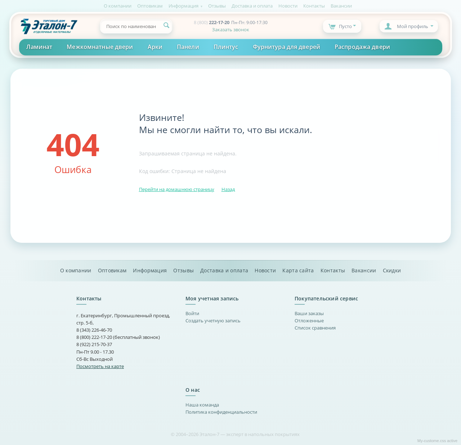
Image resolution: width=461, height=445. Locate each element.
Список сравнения (315, 327)
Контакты (314, 6)
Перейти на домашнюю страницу (176, 189)
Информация (183, 6)
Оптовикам (150, 6)
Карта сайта (298, 270)
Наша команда (202, 404)
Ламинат (39, 47)
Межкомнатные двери (100, 47)
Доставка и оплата (252, 6)
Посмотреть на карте (100, 366)
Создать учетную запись (213, 320)
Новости (287, 6)
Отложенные (309, 320)
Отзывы (217, 6)
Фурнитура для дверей (286, 47)
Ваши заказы (309, 313)
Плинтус (226, 47)
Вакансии (341, 6)
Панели (188, 47)
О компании (117, 6)
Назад (228, 189)
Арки (155, 47)
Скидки (392, 270)
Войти (192, 313)
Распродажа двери (362, 47)
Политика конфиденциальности (221, 412)
